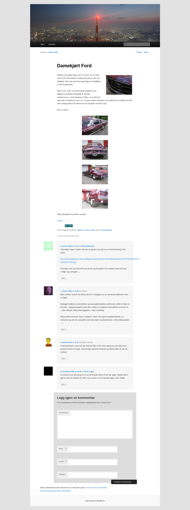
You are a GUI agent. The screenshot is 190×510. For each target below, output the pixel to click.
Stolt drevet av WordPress (95, 501)
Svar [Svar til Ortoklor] (63, 329)
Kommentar (64, 413)
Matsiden (52, 44)
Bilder (80, 230)
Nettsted (62, 474)
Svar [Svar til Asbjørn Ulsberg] (63, 358)
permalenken (107, 230)
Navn (62, 449)
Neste (147, 52)
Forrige (138, 52)
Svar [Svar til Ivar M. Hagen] (63, 384)
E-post (62, 461)
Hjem (43, 44)
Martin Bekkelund (87, 246)
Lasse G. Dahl (90, 230)
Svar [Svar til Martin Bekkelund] (63, 278)
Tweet (59, 221)
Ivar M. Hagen (89, 372)
